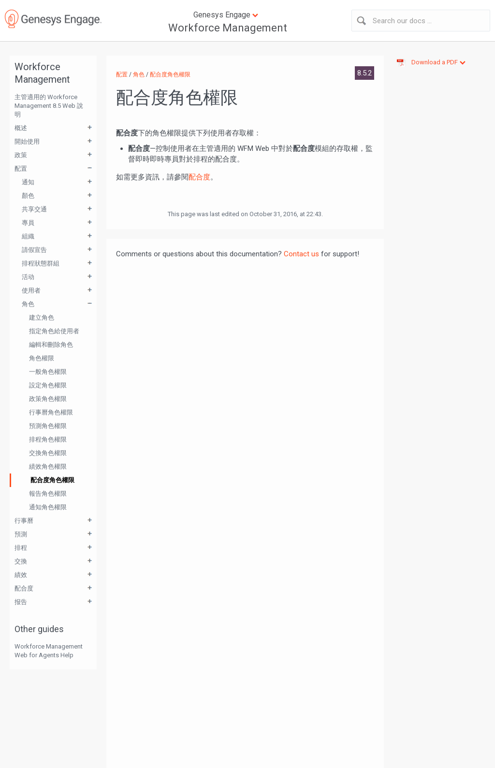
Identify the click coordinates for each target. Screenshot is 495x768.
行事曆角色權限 (51, 412)
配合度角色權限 (52, 480)
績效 (21, 574)
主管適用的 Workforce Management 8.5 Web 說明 (49, 105)
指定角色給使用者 (54, 331)
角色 (28, 304)
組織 (28, 236)
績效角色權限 (48, 466)
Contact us (301, 254)
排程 (21, 547)
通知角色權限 (48, 507)
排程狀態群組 (40, 263)
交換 (21, 561)
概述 (21, 128)
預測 (21, 534)
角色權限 (41, 358)
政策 (21, 155)
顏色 (28, 195)
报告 (21, 602)
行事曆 (24, 520)
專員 (28, 222)
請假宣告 (34, 249)
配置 (21, 168)
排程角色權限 (48, 439)
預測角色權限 (48, 425)
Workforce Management (227, 28)
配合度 (24, 588)
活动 (28, 277)
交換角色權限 (48, 453)
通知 (28, 182)
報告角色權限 (48, 493)
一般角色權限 (48, 371)
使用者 (31, 290)
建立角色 (41, 317)
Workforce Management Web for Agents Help (49, 651)
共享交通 (34, 209)
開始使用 (27, 141)
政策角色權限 (48, 398)
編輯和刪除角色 (51, 344)
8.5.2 (364, 73)
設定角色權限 (48, 385)
